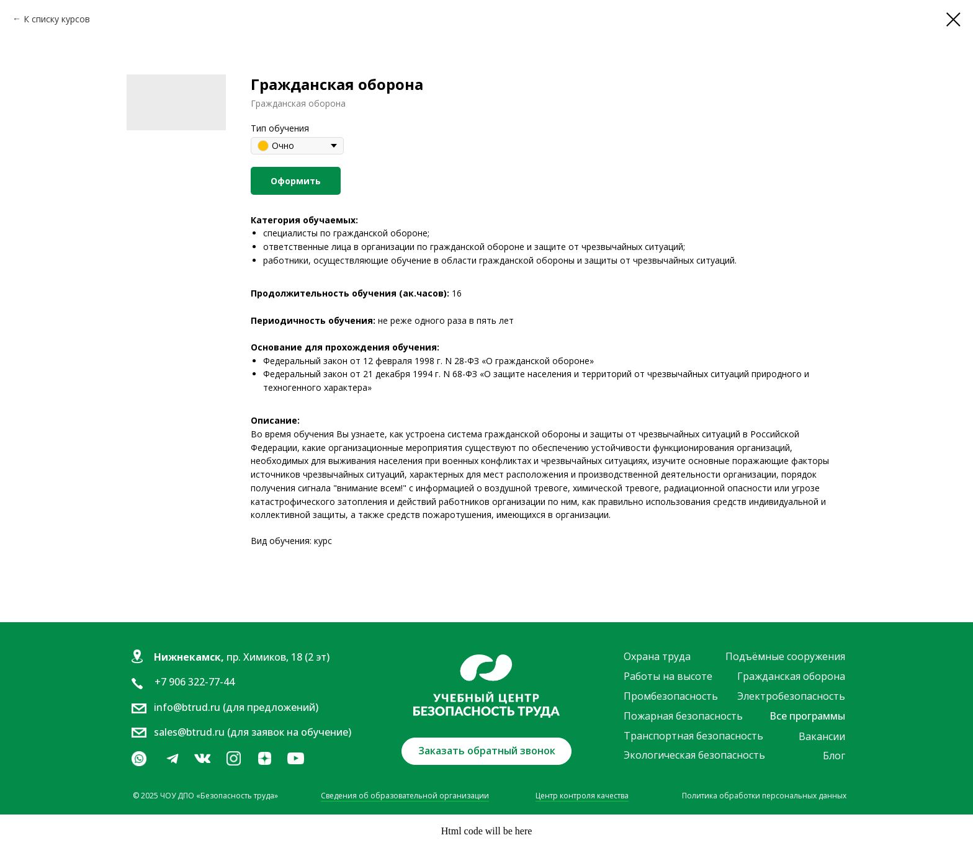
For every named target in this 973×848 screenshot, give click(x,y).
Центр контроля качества (582, 795)
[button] (486, 751)
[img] (202, 758)
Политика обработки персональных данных (764, 795)
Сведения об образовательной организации (405, 795)
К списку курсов (57, 19)
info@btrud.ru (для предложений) (236, 707)
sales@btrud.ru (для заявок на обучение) (252, 732)
